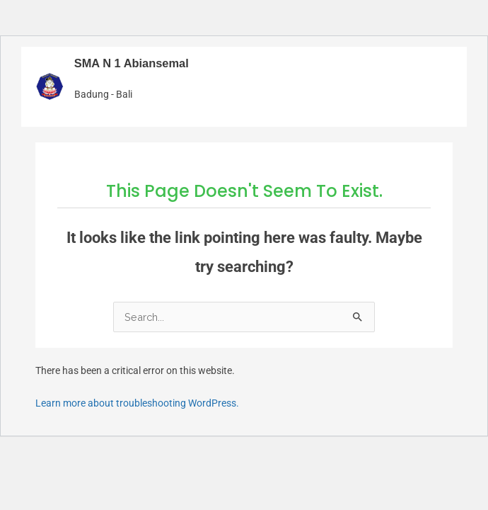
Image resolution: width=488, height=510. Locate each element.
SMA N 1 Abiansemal (131, 63)
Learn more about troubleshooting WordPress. (137, 403)
